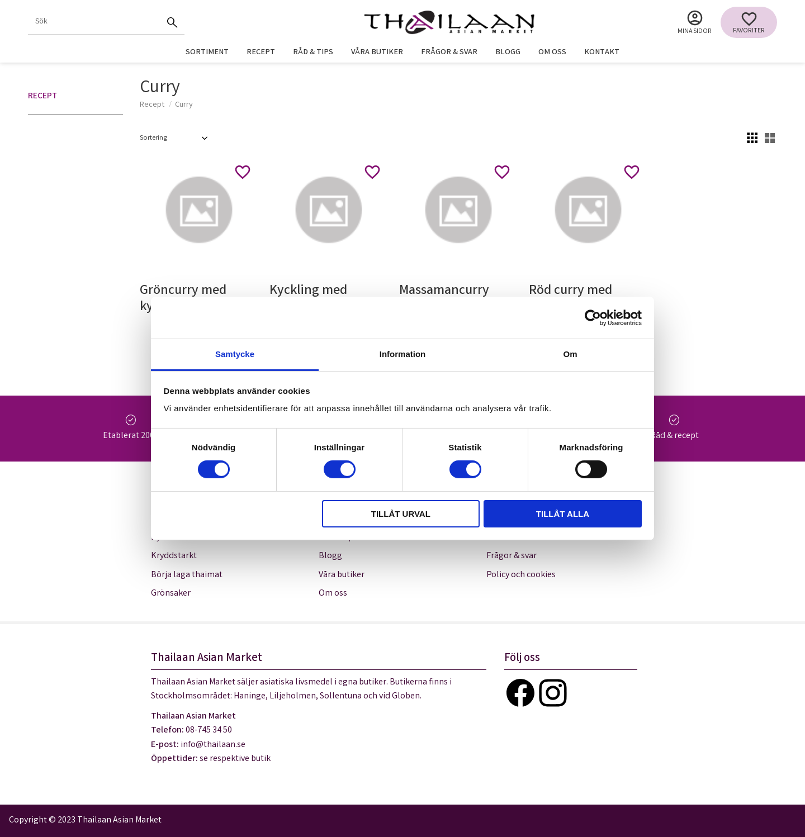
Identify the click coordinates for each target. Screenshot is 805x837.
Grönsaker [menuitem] (171, 593)
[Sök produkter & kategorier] (94, 22)
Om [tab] (570, 354)
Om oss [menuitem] (552, 53)
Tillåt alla (562, 514)
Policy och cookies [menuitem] (521, 575)
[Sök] (172, 22)
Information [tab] (403, 354)
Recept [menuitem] (261, 53)
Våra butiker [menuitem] (377, 53)
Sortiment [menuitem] (207, 53)
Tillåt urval (400, 514)
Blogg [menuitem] (507, 53)
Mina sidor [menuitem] (695, 31)
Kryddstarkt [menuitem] (174, 556)
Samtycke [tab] (234, 354)
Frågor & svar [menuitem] (449, 53)
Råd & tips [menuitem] (313, 53)
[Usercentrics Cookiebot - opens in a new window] (593, 317)
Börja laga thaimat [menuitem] (186, 575)
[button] (749, 22)
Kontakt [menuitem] (601, 53)
